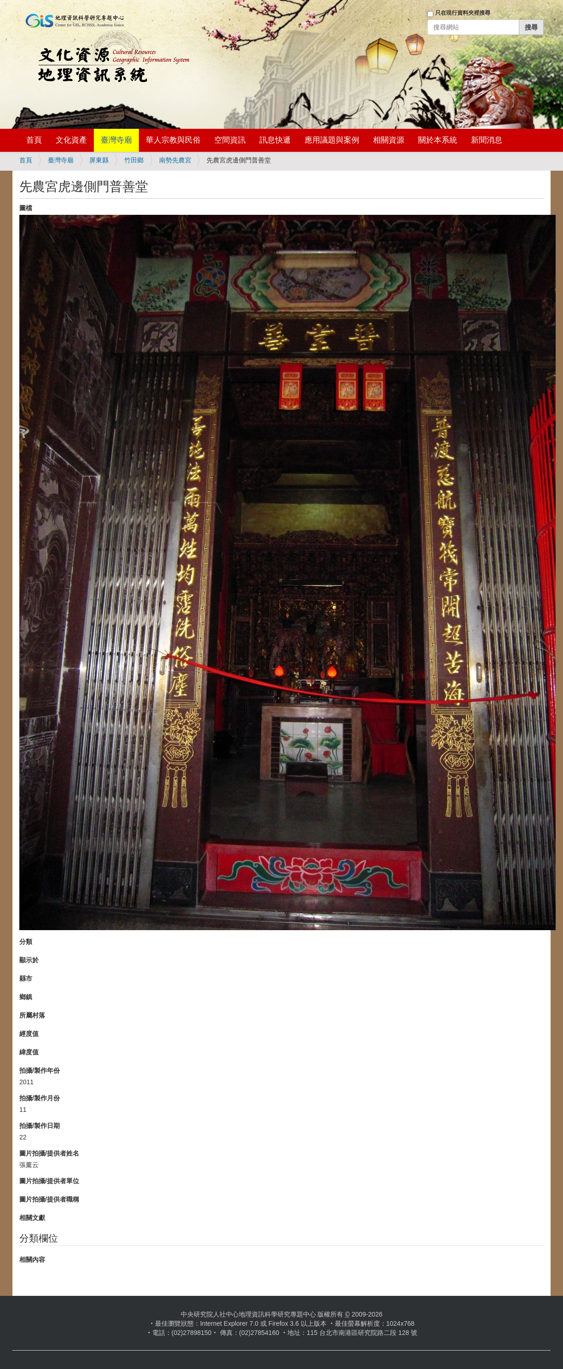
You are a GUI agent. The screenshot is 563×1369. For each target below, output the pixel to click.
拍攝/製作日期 (39, 1125)
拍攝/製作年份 (39, 1070)
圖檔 (25, 208)
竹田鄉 (134, 160)
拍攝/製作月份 (39, 1098)
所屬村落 (32, 1015)
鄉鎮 (25, 997)
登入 (414, 40)
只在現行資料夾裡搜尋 (462, 13)
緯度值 (29, 1052)
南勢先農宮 (175, 160)
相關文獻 (32, 1217)
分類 (25, 941)
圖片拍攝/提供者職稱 (49, 1199)
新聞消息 (486, 140)
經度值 (29, 1033)
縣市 (25, 978)
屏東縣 (99, 160)
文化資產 (71, 140)
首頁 (34, 140)
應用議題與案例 (331, 140)
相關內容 (32, 1259)
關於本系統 (437, 140)
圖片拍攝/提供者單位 (49, 1181)
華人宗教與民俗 (173, 140)
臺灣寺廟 (116, 140)
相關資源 (388, 140)
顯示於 (29, 960)
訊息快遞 (275, 140)
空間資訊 (230, 140)
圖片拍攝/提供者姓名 (49, 1153)
